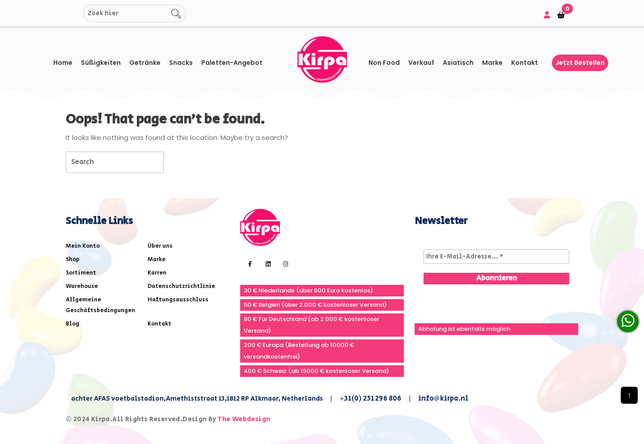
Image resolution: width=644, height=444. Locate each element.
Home (62, 62)
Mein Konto (83, 246)
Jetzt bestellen (580, 62)
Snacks (181, 62)
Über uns (160, 246)
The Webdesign (243, 419)
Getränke (145, 62)
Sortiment (81, 273)
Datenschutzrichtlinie (181, 286)
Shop (73, 259)
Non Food (384, 62)
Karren (157, 273)
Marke (492, 62)
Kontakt (524, 62)
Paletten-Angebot (232, 62)
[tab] (179, 161)
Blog (72, 324)
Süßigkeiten (101, 62)
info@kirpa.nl (443, 398)
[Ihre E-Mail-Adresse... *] (496, 256)
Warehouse (82, 286)
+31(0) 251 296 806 (370, 398)
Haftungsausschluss (178, 300)
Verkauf (421, 62)
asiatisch (458, 62)
